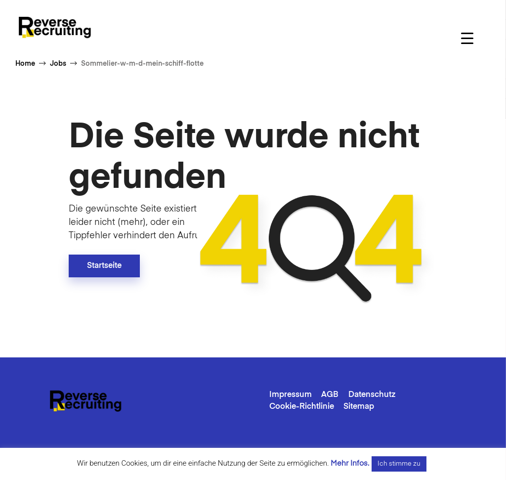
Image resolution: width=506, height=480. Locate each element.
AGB (329, 395)
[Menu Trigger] (467, 38)
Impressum (290, 395)
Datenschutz (372, 395)
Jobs (58, 63)
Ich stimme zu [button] (399, 464)
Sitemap (358, 407)
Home (25, 63)
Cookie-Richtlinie (301, 407)
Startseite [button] (104, 266)
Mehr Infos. (350, 463)
